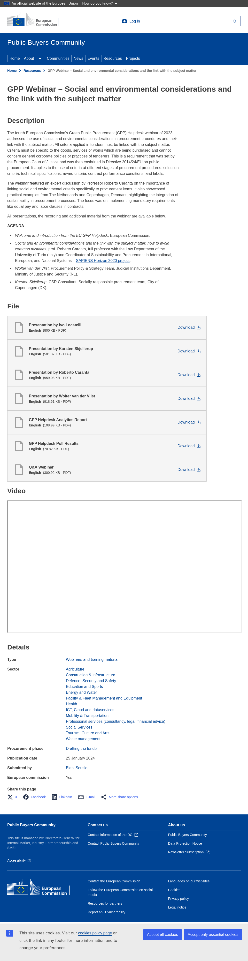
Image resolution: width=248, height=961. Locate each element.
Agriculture (75, 669)
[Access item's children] (40, 58)
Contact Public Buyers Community (113, 843)
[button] (13, 797)
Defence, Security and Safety (91, 681)
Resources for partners (105, 903)
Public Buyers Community (31, 825)
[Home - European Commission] (36, 20)
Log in (131, 21)
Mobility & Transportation (87, 716)
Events (93, 58)
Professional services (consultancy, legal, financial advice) (115, 721)
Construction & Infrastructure (90, 675)
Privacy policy (178, 899)
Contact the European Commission (114, 881)
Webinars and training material (92, 659)
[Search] (186, 21)
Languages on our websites (188, 881)
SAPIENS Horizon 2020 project (103, 261)
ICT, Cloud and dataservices (90, 710)
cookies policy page (95, 933)
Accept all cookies (162, 934)
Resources (112, 58)
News (78, 58)
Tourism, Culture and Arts (87, 733)
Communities (58, 58)
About (29, 58)
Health (71, 704)
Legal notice (177, 907)
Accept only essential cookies (213, 934)
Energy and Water (81, 692)
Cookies (174, 890)
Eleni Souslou (78, 768)
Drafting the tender (82, 748)
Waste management (83, 739)
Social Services (79, 727)
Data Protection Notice (185, 843)
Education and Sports (84, 687)
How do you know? (100, 3)
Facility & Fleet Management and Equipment (104, 698)
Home (14, 58)
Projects (133, 58)
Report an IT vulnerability (106, 912)
